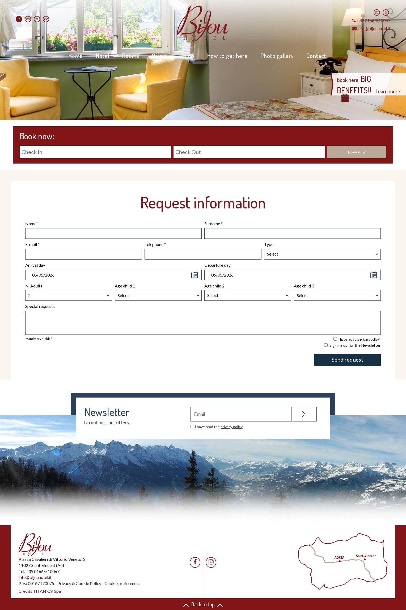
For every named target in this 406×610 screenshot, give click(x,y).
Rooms (130, 55)
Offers (160, 55)
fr (37, 19)
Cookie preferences (122, 583)
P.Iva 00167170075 (36, 583)
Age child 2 (214, 285)
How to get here (227, 55)
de (46, 19)
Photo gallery (277, 55)
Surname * (213, 223)
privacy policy (369, 339)
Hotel (102, 55)
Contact (316, 55)
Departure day (217, 265)
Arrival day (35, 265)
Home (75, 55)
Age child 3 (304, 285)
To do (187, 55)
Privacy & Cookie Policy (79, 583)
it (19, 19)
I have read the (219, 426)
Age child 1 (125, 285)
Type (268, 244)
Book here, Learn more (368, 88)
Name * (32, 223)
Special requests (40, 306)
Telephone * (155, 244)
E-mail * (32, 244)
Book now (357, 152)
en (28, 19)
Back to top (203, 604)
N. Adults (33, 285)
